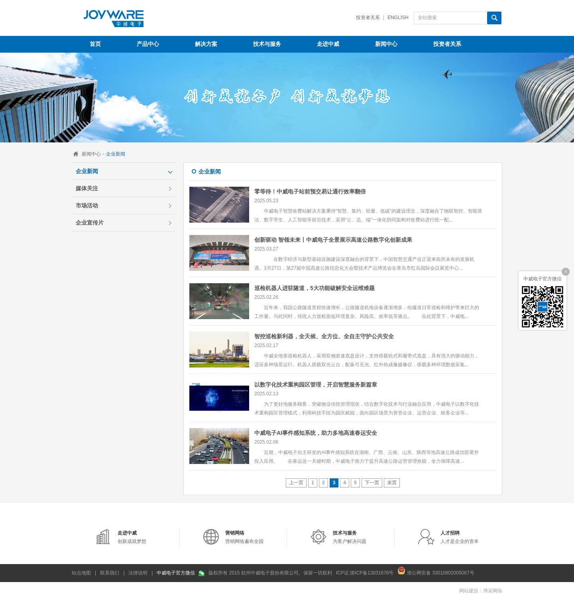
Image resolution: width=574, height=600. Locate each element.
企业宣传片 (90, 222)
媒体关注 (87, 188)
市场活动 (87, 205)
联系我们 (109, 573)
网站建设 (468, 591)
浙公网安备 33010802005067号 (435, 570)
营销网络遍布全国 (244, 537)
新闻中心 (91, 154)
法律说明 (137, 573)
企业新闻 (87, 171)
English (398, 17)
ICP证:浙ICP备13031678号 (365, 573)
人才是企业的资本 (459, 537)
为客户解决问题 (349, 537)
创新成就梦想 (132, 537)
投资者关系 (368, 17)
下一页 (372, 483)
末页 (392, 483)
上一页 (296, 483)
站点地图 (81, 573)
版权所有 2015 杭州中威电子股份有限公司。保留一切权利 (270, 573)
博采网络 (492, 591)
